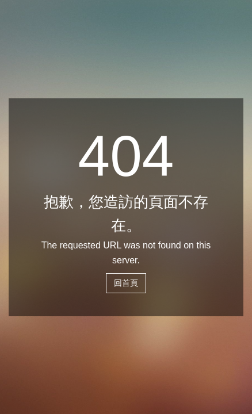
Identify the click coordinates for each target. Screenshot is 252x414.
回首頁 (126, 283)
